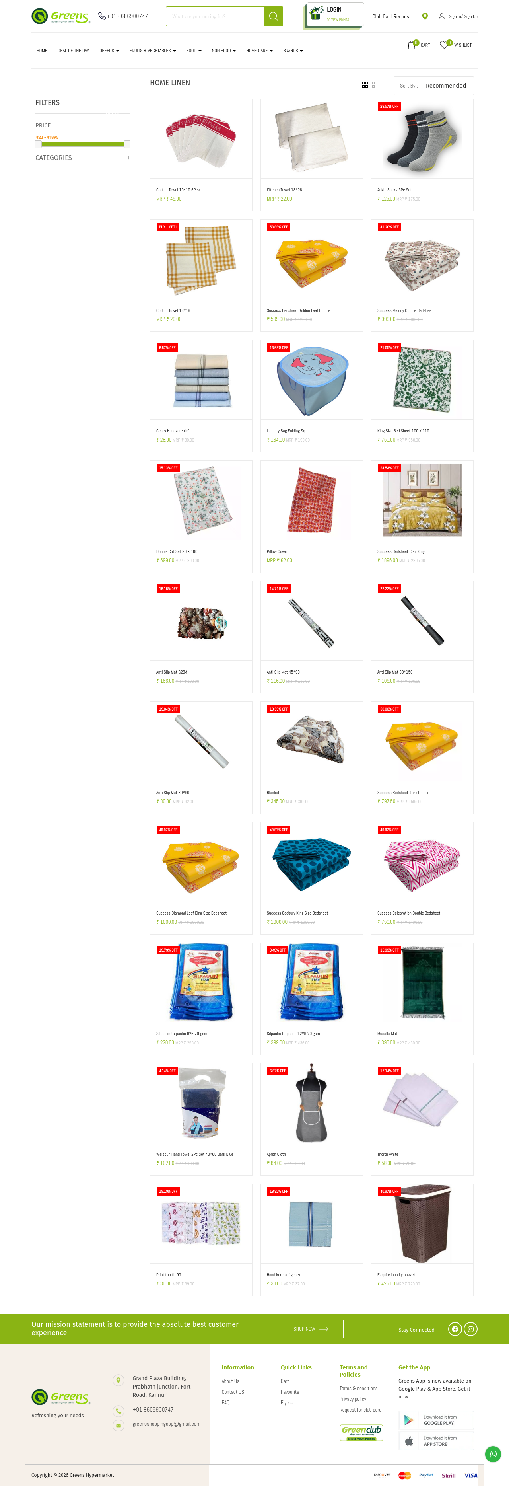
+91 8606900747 (127, 16)
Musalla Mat (387, 1033)
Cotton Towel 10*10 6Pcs (178, 190)
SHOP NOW (310, 1329)
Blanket (273, 792)
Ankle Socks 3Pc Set (394, 190)
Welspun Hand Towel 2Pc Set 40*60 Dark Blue (194, 1154)
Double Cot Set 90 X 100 (177, 551)
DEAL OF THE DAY (73, 50)
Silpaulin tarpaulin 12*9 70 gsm (293, 1033)
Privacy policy (353, 1399)
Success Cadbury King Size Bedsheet (297, 913)
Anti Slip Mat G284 (171, 672)
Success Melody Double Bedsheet (405, 310)
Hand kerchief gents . (284, 1275)
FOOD (194, 50)
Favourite (290, 1392)
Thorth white (387, 1154)
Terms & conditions (359, 1388)
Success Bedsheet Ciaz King (401, 551)
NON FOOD (224, 50)
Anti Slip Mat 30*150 (395, 672)
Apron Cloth (276, 1154)
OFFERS (109, 50)
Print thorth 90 (168, 1275)
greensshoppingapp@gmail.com (163, 1423)
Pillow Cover (277, 551)
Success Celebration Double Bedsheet (409, 913)
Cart (285, 1381)
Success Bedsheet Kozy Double (403, 792)
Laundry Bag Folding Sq (286, 431)
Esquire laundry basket (396, 1275)
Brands (293, 50)
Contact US (233, 1392)
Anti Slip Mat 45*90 (283, 672)
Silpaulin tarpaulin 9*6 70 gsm (181, 1033)
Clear (113, 112)
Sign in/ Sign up (458, 16)
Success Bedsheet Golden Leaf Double (298, 310)
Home (42, 50)
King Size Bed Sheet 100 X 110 (403, 431)
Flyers (287, 1402)
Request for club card (360, 1409)
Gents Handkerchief (172, 431)
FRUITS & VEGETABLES (153, 50)
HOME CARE (259, 50)
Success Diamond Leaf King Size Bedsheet (191, 913)
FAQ (225, 1402)
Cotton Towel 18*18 (173, 310)
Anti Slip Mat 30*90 (172, 792)
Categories (53, 158)
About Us (230, 1381)
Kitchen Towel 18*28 (284, 190)
